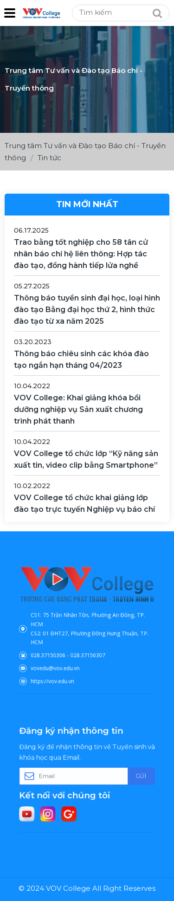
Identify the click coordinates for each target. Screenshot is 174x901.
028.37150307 (88, 649)
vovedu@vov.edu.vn (61, 660)
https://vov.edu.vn (59, 670)
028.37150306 (56, 649)
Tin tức (49, 157)
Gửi (130, 776)
